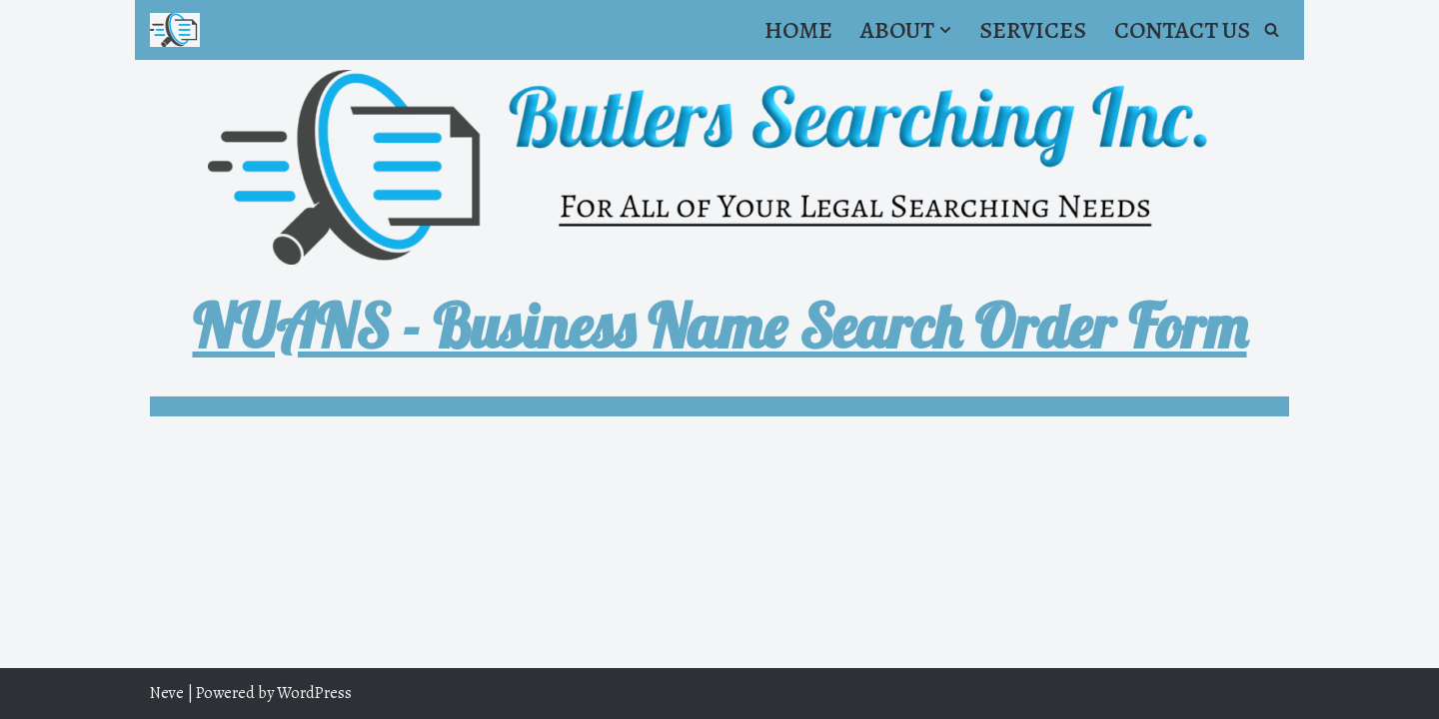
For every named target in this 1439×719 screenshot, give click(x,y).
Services (1032, 30)
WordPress (314, 693)
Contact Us (1182, 30)
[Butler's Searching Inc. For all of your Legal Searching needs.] (175, 30)
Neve (167, 693)
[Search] (1271, 29)
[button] (945, 30)
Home (798, 30)
